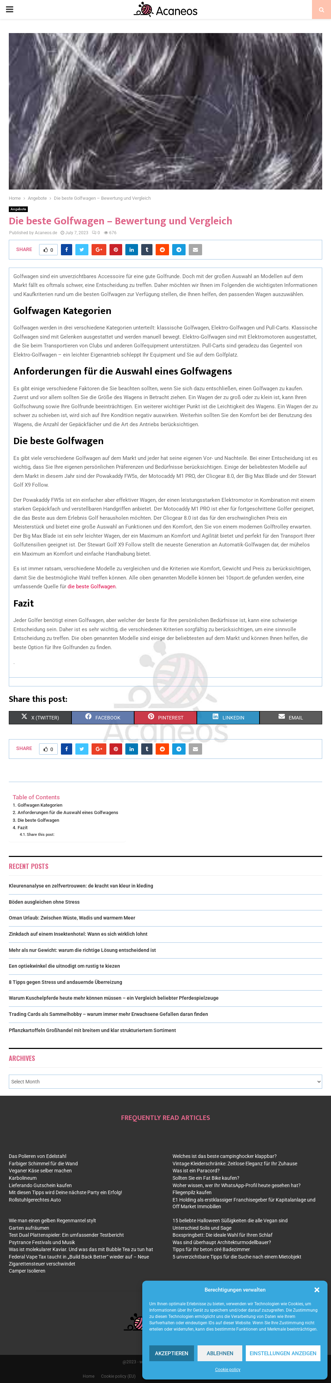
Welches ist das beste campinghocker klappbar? (225, 1156)
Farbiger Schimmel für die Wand (43, 1163)
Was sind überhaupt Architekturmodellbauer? (222, 1242)
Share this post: (41, 834)
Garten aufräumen (29, 1228)
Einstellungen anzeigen (283, 1353)
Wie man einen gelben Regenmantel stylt (52, 1220)
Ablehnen (220, 1353)
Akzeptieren (171, 1353)
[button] (316, 1289)
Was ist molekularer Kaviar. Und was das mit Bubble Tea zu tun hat (81, 1249)
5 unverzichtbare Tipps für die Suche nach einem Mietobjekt (237, 1257)
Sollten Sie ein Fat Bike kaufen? (206, 1178)
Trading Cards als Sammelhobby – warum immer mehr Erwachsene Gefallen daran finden (108, 1014)
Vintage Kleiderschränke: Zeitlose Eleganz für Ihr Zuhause (235, 1163)
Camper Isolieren (27, 1271)
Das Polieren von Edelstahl (37, 1156)
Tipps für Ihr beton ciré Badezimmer (211, 1249)
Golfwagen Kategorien (40, 805)
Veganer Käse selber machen (40, 1170)
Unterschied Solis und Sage (202, 1228)
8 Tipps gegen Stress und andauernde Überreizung (65, 982)
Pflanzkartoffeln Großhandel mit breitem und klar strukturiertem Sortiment (92, 1030)
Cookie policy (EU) (118, 1376)
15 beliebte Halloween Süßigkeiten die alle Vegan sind (230, 1220)
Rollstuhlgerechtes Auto (35, 1200)
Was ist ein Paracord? (196, 1170)
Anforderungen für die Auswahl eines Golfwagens (68, 812)
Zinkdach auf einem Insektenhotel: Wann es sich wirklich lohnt (78, 934)
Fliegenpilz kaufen (192, 1192)
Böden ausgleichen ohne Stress (44, 902)
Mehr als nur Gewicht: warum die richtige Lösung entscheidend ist (82, 950)
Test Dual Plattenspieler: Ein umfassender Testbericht (66, 1235)
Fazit (22, 827)
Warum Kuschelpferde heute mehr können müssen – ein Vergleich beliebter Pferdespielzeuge (114, 998)
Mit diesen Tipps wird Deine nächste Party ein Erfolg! (65, 1192)
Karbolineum (23, 1178)
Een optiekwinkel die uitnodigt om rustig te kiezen (64, 966)
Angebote (18, 209)
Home (88, 1376)
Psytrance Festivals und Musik (42, 1242)
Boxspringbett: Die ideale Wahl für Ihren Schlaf (223, 1235)
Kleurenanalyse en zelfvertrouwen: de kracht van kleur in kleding (81, 886)
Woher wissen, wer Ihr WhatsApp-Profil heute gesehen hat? (237, 1185)
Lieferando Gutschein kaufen (40, 1185)
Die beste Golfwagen (38, 820)
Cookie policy (228, 1369)
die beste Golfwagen (91, 586)
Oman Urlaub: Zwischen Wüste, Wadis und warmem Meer (72, 918)
